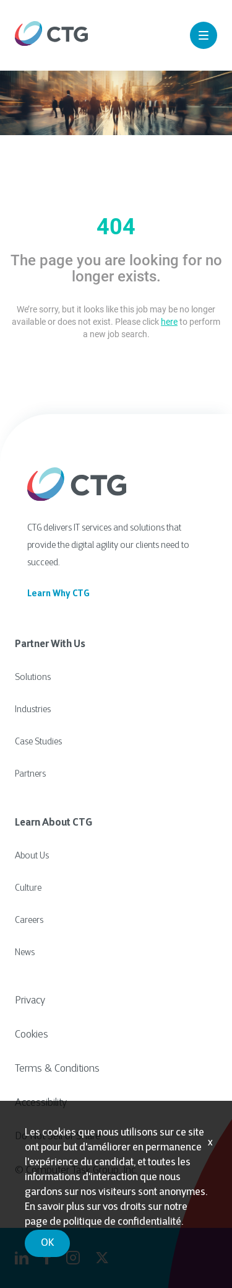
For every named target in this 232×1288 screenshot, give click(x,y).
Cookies (31, 1035)
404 (116, 227)
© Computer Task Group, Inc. (76, 1171)
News (25, 953)
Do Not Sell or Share (58, 1137)
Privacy (30, 1001)
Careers (29, 920)
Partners (30, 774)
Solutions (33, 677)
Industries (33, 710)
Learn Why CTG (58, 594)
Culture (28, 888)
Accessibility (41, 1103)
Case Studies (38, 742)
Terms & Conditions (57, 1069)
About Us (32, 856)
